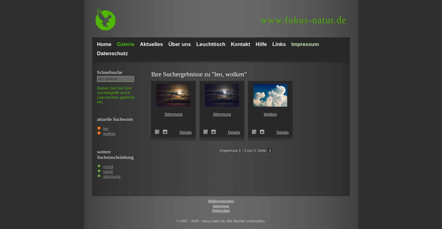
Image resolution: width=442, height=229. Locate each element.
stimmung (111, 176)
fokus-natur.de (303, 20)
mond (108, 166)
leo (105, 128)
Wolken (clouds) (256, 132)
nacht (108, 171)
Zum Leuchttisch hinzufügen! (165, 132)
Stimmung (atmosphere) (159, 132)
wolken (109, 133)
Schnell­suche (109, 72)
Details (186, 132)
